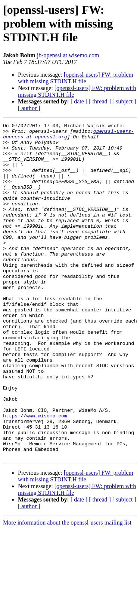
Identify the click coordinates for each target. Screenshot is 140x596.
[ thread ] (100, 101)
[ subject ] (124, 101)
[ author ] (29, 108)
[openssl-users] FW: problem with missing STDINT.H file (75, 77)
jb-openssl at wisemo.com (68, 55)
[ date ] (79, 101)
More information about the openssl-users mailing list (67, 589)
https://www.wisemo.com (35, 474)
